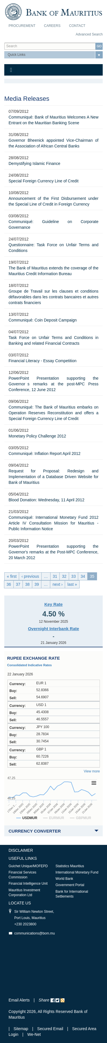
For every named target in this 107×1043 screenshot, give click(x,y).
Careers (52, 26)
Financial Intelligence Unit (28, 884)
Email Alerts (19, 1000)
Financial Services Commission (22, 874)
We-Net (34, 1034)
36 (9, 584)
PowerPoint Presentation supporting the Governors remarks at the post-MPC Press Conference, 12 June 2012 (53, 384)
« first (12, 576)
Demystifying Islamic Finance (34, 163)
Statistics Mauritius (70, 866)
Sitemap (21, 1028)
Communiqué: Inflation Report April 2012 (44, 453)
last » (72, 584)
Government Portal (70, 885)
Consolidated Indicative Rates (29, 665)
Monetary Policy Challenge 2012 (37, 436)
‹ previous (30, 576)
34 (82, 576)
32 (64, 576)
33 (73, 576)
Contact (77, 26)
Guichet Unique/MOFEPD (28, 866)
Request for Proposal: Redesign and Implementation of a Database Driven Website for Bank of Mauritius (53, 477)
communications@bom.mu (34, 933)
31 (55, 576)
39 (37, 584)
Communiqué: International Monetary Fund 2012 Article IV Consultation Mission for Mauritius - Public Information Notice (53, 523)
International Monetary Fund (77, 872)
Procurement (22, 26)
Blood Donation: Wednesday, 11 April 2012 (46, 500)
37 (18, 584)
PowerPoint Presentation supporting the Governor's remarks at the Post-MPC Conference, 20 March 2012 (53, 552)
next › (57, 584)
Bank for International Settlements (72, 894)
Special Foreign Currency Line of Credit (43, 181)
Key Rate (53, 604)
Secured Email (50, 1028)
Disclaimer (21, 850)
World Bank (64, 879)
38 (27, 584)
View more (92, 771)
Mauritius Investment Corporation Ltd (24, 892)
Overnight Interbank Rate (53, 628)
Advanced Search (89, 34)
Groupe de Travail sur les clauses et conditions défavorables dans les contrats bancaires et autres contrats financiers (53, 297)
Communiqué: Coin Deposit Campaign (43, 320)
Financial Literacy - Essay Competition (42, 360)
